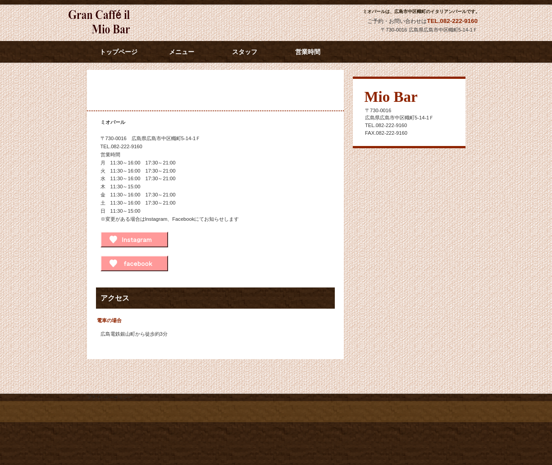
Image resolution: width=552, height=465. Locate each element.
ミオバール (149, 23)
